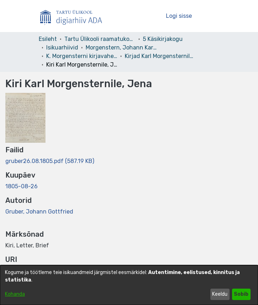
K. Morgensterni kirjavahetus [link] (81, 56)
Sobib (241, 294)
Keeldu (219, 294)
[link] (49, 161)
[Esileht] (73, 16)
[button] (148, 16)
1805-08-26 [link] (21, 186)
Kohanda (15, 294)
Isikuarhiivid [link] (62, 47)
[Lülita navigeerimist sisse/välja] (210, 16)
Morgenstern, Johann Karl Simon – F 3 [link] (121, 47)
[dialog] (129, 285)
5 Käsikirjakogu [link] (163, 39)
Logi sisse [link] (179, 15)
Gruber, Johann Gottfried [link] (39, 211)
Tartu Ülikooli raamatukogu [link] (99, 39)
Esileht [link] (48, 39)
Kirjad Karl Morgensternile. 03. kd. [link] (160, 56)
